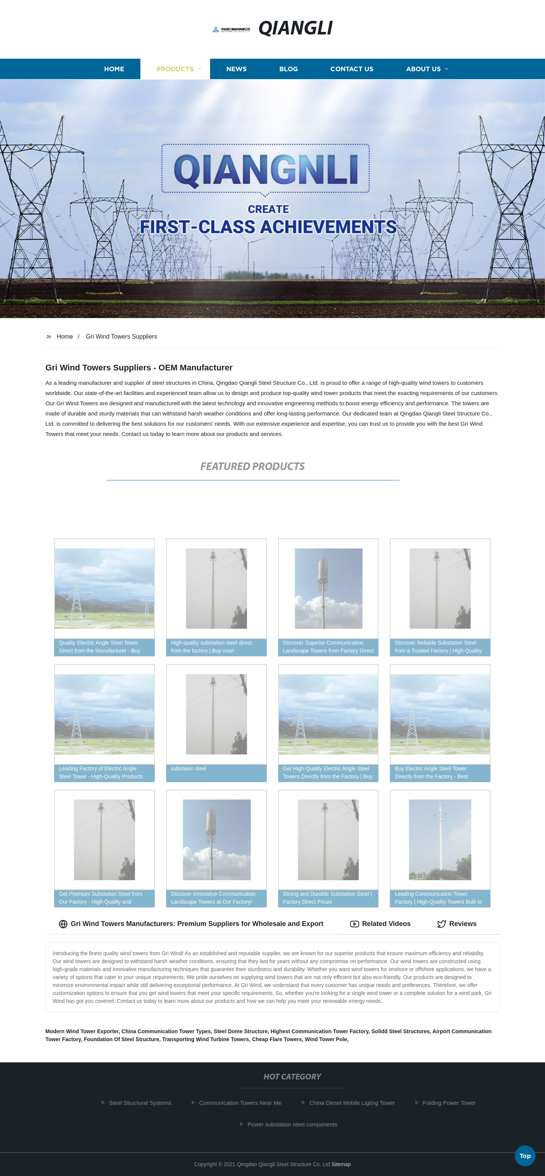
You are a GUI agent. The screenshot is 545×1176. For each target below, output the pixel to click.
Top (525, 1156)
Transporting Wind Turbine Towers (205, 1039)
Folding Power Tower (454, 1102)
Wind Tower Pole (326, 1039)
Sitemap (341, 1164)
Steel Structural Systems (145, 1102)
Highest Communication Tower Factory (320, 1031)
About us (423, 69)
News (236, 69)
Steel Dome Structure (241, 1031)
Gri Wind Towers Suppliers (121, 336)
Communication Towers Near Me (245, 1102)
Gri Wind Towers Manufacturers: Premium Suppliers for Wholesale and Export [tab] (191, 924)
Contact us (352, 69)
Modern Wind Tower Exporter (81, 1031)
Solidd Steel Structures (400, 1031)
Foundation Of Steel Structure (121, 1039)
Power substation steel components (297, 1124)
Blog (288, 69)
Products (175, 69)
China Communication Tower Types (166, 1031)
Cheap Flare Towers (277, 1039)
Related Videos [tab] (380, 924)
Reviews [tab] (456, 924)
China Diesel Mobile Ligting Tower (357, 1102)
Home (114, 69)
